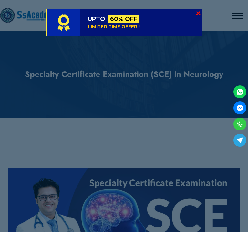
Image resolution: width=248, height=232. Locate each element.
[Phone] (239, 124)
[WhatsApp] (239, 91)
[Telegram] (239, 140)
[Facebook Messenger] (239, 108)
